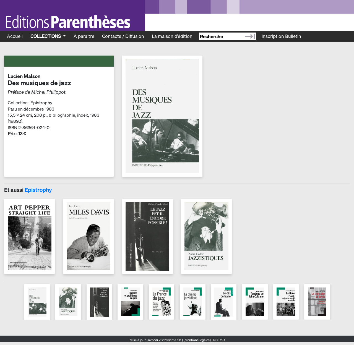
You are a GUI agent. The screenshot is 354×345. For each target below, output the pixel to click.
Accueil (15, 36)
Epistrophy (38, 190)
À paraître (84, 36)
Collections (46, 36)
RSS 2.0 (218, 340)
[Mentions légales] (197, 340)
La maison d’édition (172, 36)
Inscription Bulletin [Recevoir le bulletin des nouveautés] (281, 36)
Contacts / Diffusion (123, 36)
